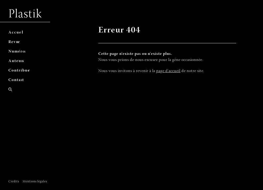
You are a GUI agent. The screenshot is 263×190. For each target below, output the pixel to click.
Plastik (25, 14)
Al (16, 33)
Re (14, 42)
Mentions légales (35, 181)
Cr (20, 71)
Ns (17, 52)
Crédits (13, 181)
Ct (16, 80)
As (16, 61)
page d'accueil (168, 71)
